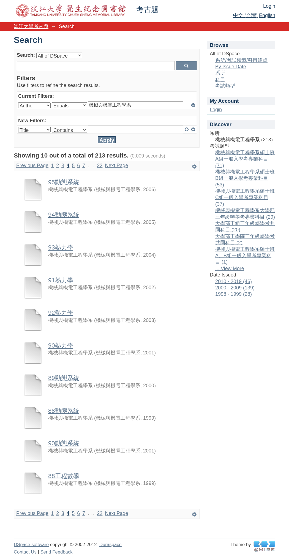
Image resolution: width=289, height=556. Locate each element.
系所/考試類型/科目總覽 (241, 60)
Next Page (116, 165)
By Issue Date (230, 66)
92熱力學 (60, 312)
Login (269, 6)
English (267, 15)
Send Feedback (56, 552)
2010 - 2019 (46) (233, 281)
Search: (26, 55)
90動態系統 (63, 443)
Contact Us (25, 552)
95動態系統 (63, 182)
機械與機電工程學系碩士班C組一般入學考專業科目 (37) (245, 197)
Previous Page (32, 165)
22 (99, 165)
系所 (220, 73)
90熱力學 (60, 345)
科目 (220, 79)
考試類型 (225, 86)
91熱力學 (60, 280)
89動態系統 (63, 378)
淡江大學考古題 (31, 26)
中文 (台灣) (245, 15)
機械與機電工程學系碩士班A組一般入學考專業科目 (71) (245, 159)
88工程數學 (63, 476)
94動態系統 (63, 214)
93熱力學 (60, 247)
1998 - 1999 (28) (233, 294)
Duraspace (110, 544)
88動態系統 (63, 410)
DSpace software (31, 544)
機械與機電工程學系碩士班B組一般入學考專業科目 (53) (245, 178)
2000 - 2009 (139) (235, 288)
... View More (229, 268)
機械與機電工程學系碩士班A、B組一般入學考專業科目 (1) (245, 255)
